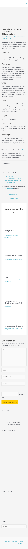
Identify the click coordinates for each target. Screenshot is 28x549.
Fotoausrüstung (9, 176)
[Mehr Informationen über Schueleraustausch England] (14, 317)
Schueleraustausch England (13, 326)
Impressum (7, 544)
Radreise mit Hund (10, 182)
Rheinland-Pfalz (8, 259)
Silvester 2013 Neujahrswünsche (10, 231)
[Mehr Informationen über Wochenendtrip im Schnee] (14, 247)
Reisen (17, 257)
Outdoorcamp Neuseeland (13, 278)
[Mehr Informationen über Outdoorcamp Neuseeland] (14, 269)
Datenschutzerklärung (18, 544)
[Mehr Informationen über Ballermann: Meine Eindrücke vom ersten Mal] (14, 292)
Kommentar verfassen (7, 36)
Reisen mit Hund (11, 235)
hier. (23, 150)
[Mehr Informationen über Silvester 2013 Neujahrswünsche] (14, 222)
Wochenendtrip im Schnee (13, 256)
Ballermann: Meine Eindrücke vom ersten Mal (13, 302)
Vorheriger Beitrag (14, 194)
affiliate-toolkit (9, 188)
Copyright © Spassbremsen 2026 (14, 541)
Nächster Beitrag (14, 198)
